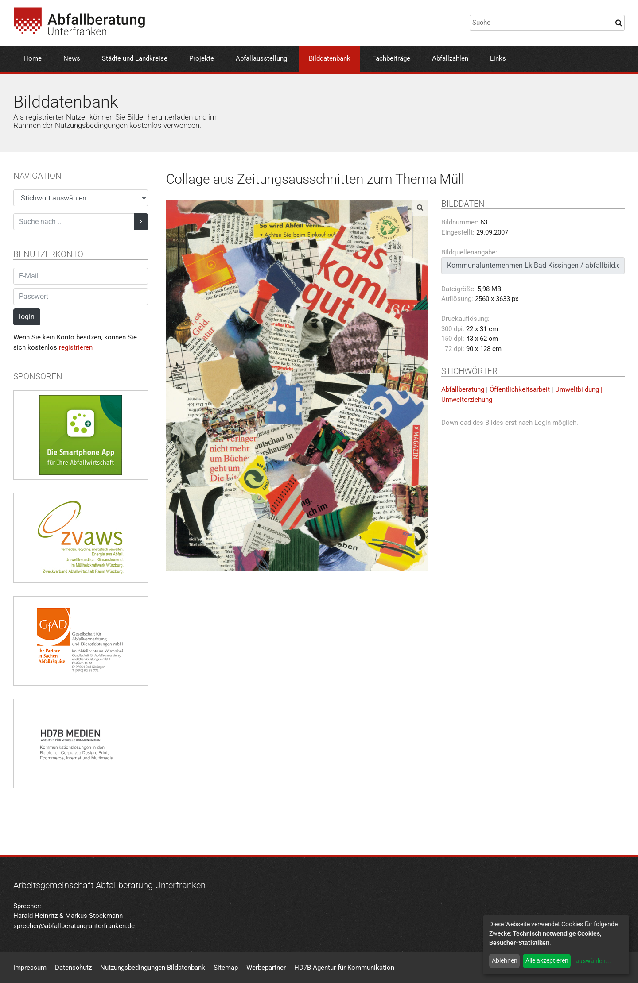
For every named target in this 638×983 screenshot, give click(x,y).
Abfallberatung (462, 389)
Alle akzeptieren (546, 960)
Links (498, 58)
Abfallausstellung (261, 58)
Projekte (201, 58)
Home (32, 58)
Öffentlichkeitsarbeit (520, 389)
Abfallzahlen (450, 58)
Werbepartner (266, 967)
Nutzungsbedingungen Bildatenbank (152, 967)
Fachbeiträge (391, 58)
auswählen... (593, 960)
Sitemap (226, 967)
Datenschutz (73, 967)
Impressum (30, 967)
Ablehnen (504, 960)
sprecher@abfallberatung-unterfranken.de (74, 926)
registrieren (76, 347)
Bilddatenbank (329, 58)
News (71, 58)
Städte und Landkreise (134, 58)
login (27, 316)
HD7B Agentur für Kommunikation (344, 967)
